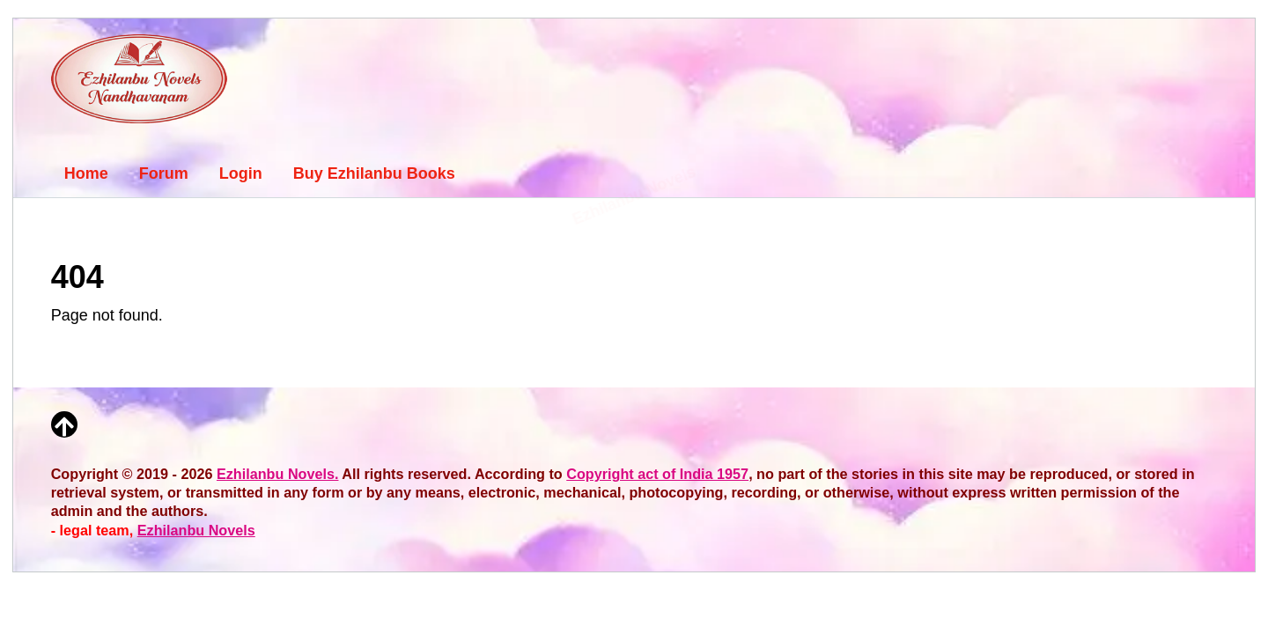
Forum (163, 173)
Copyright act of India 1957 (657, 474)
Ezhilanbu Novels (196, 530)
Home (86, 173)
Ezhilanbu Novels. (278, 474)
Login (240, 173)
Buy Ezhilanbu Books (374, 173)
